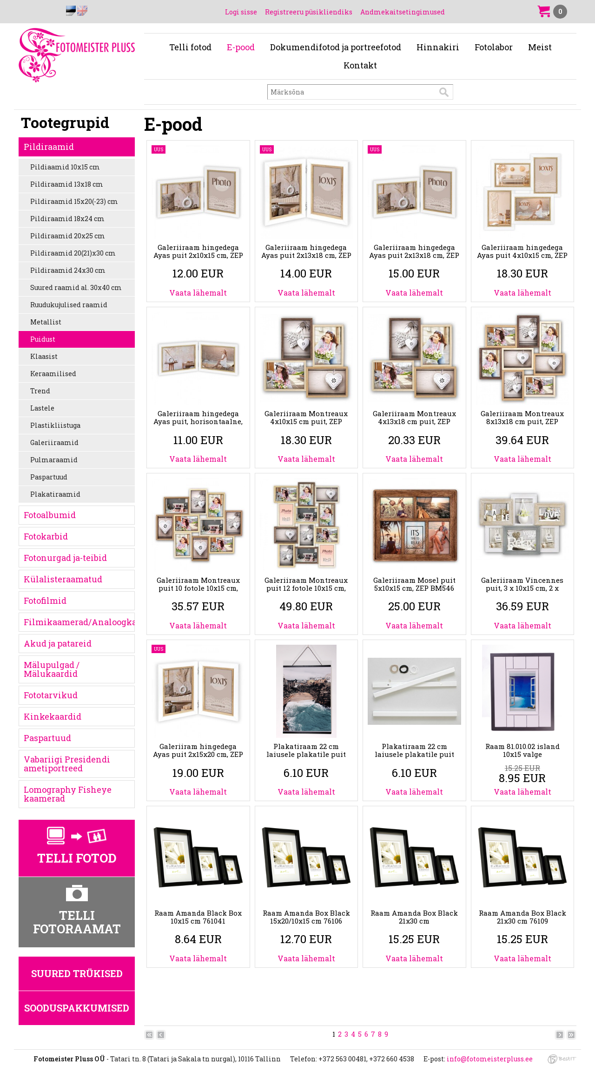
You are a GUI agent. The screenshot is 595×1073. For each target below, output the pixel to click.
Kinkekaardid (52, 716)
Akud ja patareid (58, 643)
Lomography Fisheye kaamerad (68, 794)
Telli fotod (190, 47)
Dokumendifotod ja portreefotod (335, 47)
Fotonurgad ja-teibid (65, 557)
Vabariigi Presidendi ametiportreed (67, 764)
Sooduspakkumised (76, 1008)
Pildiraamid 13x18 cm (66, 184)
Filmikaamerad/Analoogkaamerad (79, 622)
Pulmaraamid (54, 459)
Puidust (42, 339)
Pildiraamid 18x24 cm (67, 218)
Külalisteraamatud (63, 579)
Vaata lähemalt (198, 292)
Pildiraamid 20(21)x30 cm (73, 253)
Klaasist (44, 356)
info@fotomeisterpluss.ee (490, 1058)
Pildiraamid (49, 146)
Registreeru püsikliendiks (308, 11)
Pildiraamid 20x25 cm (67, 235)
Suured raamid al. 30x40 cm (76, 287)
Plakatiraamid (55, 494)
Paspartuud (48, 476)
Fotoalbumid (50, 514)
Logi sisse (241, 11)
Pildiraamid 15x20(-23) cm (74, 201)
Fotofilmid (45, 600)
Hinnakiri (437, 47)
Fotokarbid (46, 536)
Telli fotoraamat (77, 922)
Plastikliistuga (55, 425)
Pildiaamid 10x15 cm (65, 166)
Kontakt (360, 65)
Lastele (42, 408)
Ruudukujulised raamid (68, 304)
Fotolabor (494, 47)
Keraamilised (53, 373)
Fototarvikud (51, 695)
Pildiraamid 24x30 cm (68, 270)
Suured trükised (77, 973)
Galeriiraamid (54, 442)
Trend (40, 390)
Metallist (45, 321)
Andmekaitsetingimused (402, 11)
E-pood (241, 47)
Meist (540, 47)
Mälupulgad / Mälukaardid (51, 669)
